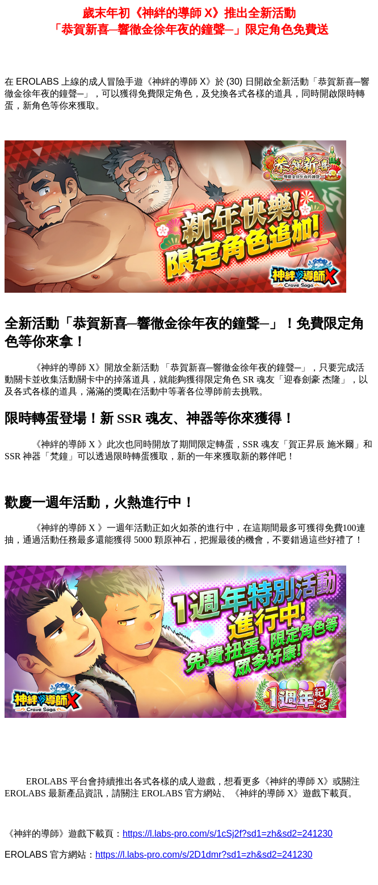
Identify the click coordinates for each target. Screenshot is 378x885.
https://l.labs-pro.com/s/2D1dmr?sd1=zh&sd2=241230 (203, 854)
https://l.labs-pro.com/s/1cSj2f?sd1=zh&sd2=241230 (228, 833)
